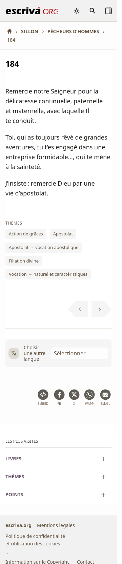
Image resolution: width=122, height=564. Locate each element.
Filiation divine (24, 260)
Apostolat (63, 234)
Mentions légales (56, 525)
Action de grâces (26, 234)
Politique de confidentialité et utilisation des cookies (35, 540)
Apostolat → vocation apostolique (43, 247)
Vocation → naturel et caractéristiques (48, 274)
